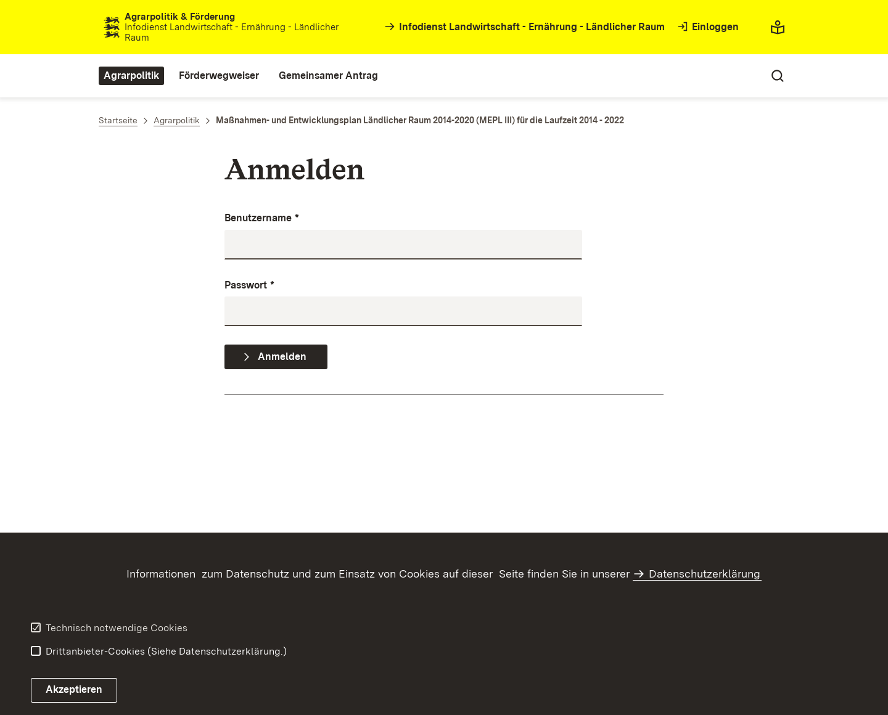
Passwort (249, 285)
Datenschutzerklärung (704, 573)
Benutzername (261, 218)
